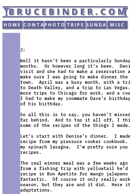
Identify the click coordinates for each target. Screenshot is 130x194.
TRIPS (75, 25)
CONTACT (33, 25)
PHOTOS (54, 25)
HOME (12, 25)
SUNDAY (96, 25)
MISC (117, 25)
